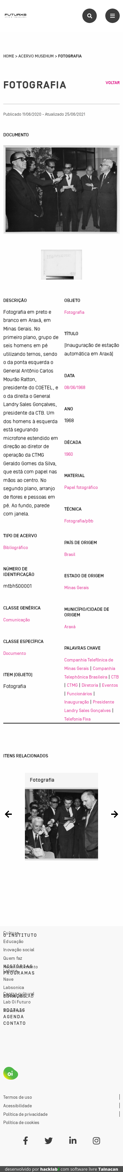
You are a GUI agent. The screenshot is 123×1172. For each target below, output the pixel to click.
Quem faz (12, 958)
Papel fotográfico (81, 487)
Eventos (110, 685)
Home (8, 56)
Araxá (69, 626)
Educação (13, 941)
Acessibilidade (17, 1105)
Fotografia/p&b (78, 520)
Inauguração (76, 701)
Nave (8, 979)
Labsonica (13, 987)
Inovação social (19, 949)
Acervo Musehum (36, 56)
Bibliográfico (15, 547)
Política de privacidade (25, 1114)
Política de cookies (21, 1122)
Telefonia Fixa (77, 719)
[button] (8, 814)
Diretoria (90, 685)
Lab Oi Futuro (17, 1001)
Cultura (11, 932)
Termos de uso (17, 1097)
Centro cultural (19, 993)
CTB (115, 676)
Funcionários (79, 693)
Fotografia (74, 312)
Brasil (69, 554)
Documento (14, 653)
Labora (10, 970)
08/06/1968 (74, 387)
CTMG (72, 685)
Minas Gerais (76, 587)
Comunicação (16, 619)
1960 (68, 454)
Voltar (113, 82)
